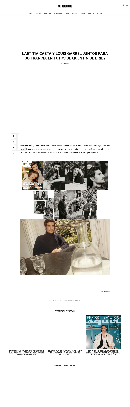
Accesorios (58, 13)
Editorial (56, 48)
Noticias (38, 13)
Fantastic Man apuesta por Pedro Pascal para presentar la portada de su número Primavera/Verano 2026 (26, 353)
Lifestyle (47, 13)
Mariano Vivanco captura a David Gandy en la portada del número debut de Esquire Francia (65, 353)
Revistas (75, 13)
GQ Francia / (61, 300)
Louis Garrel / (70, 300)
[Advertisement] (65, 115)
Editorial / (53, 300)
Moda (67, 13)
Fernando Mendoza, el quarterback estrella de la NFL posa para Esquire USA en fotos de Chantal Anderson (103, 353)
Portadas (78, 300)
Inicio (30, 13)
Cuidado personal (87, 13)
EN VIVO (99, 13)
